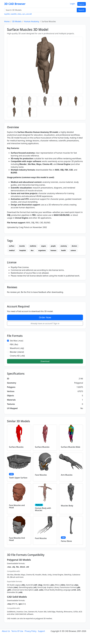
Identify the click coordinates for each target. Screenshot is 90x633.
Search (81, 10)
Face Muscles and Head (17, 506)
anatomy (64, 246)
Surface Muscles (16, 447)
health (63, 250)
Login (72, 3)
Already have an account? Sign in (45, 323)
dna (32, 250)
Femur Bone (66, 541)
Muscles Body (67, 505)
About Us (6, 631)
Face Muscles (41, 475)
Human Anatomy (31, 21)
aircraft (29, 14)
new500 (14, 14)
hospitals (22, 250)
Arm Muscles (66, 475)
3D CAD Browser (14, 4)
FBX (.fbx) (14, 344)
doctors (74, 246)
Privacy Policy (30, 631)
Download (45, 361)
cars (23, 14)
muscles (22, 246)
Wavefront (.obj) (17, 348)
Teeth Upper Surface (18, 477)
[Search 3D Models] (40, 10)
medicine (33, 246)
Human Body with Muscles (43, 509)
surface (11, 246)
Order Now (45, 317)
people (53, 246)
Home (7, 21)
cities (19, 14)
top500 (7, 14)
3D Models (16, 21)
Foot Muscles (41, 538)
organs (43, 246)
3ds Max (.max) (16, 340)
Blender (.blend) (17, 352)
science (73, 250)
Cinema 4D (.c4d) (17, 355)
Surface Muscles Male (70, 447)
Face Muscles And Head (17, 539)
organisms (42, 250)
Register (81, 4)
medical (12, 250)
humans (53, 250)
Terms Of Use (17, 631)
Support (41, 631)
